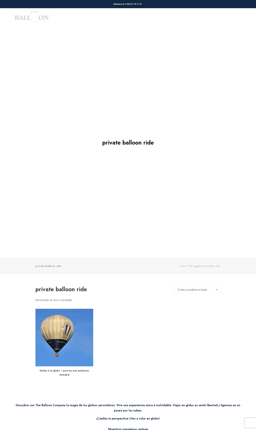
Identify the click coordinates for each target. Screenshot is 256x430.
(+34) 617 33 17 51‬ (134, 4)
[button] (64, 263)
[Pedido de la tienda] (198, 215)
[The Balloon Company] (32, 17)
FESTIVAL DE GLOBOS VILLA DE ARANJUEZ (188, 18)
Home (182, 191)
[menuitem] (106, 17)
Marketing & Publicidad (106, 18)
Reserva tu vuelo (141, 18)
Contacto (229, 18)
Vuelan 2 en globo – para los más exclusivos (64, 296)
